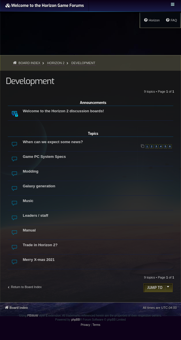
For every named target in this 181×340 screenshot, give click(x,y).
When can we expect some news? (53, 142)
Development (30, 81)
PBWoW (32, 315)
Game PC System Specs (44, 156)
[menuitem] (171, 20)
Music (28, 201)
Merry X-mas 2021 (39, 259)
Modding (30, 171)
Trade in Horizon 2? (40, 245)
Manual (29, 230)
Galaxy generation (39, 186)
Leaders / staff (35, 215)
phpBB (75, 319)
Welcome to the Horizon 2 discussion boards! (63, 111)
